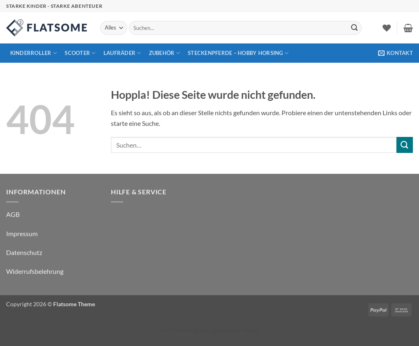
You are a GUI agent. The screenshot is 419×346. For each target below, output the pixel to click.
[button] (408, 28)
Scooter (80, 53)
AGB (13, 214)
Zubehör (164, 53)
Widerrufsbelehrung (34, 271)
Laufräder (122, 53)
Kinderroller (33, 53)
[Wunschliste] (387, 28)
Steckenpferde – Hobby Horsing (238, 53)
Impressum (22, 233)
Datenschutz (24, 252)
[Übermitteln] (354, 28)
